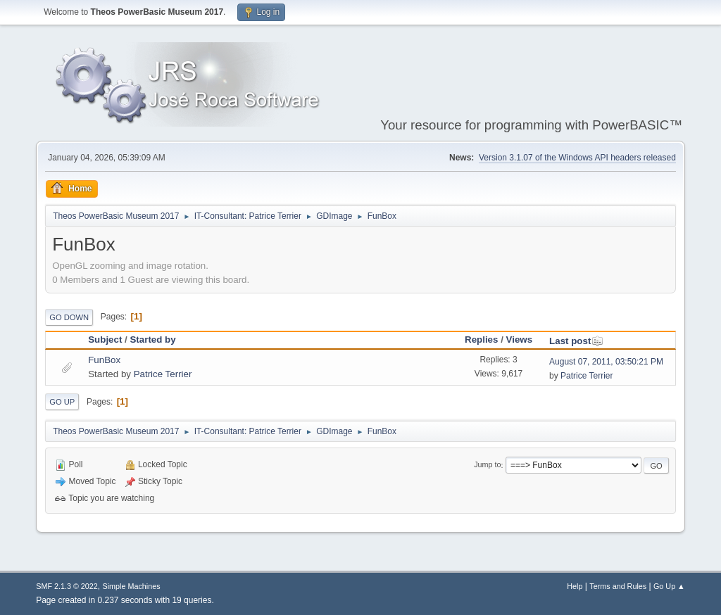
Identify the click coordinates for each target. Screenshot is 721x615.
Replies (481, 339)
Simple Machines (132, 586)
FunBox (104, 360)
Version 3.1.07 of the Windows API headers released (577, 158)
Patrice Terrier (163, 374)
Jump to (487, 465)
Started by (152, 339)
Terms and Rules (617, 586)
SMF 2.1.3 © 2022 (67, 586)
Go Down (69, 317)
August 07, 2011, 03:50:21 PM (606, 362)
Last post (576, 341)
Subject (105, 339)
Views (519, 339)
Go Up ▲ (669, 586)
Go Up (62, 402)
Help (574, 586)
